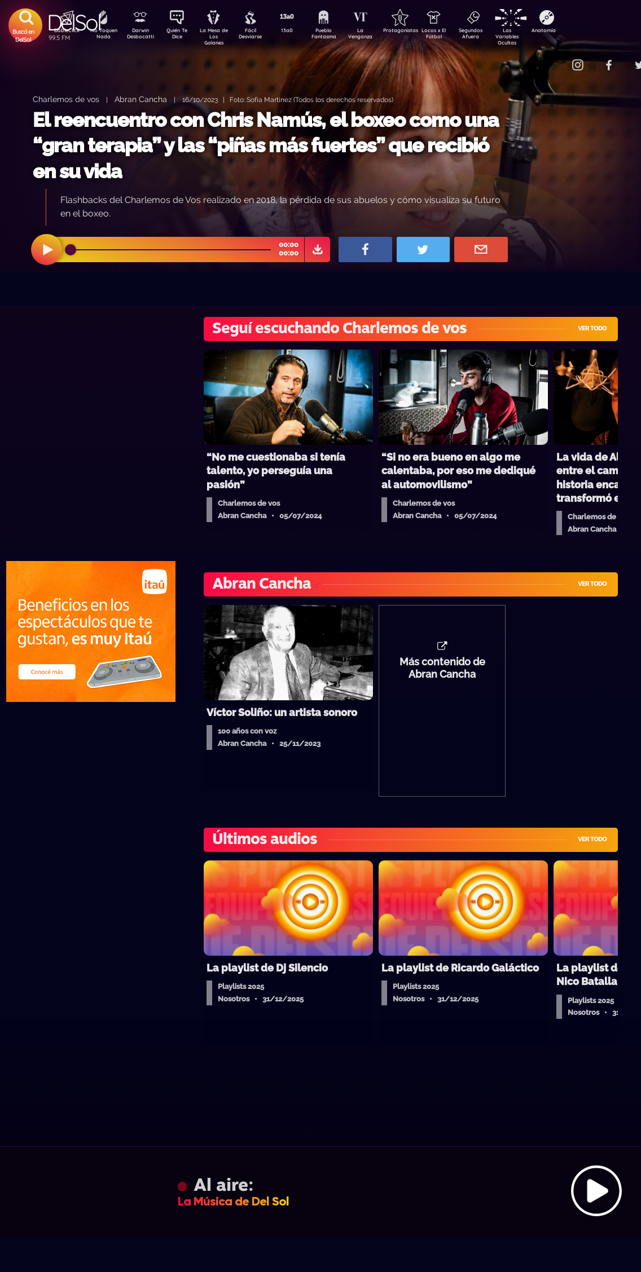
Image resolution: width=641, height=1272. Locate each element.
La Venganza (379, 35)
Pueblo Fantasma (339, 35)
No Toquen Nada (102, 35)
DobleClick (63, 32)
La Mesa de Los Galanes (221, 36)
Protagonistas (418, 32)
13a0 (299, 32)
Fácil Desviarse (260, 35)
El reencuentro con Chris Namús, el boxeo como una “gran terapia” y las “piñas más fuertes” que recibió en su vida (266, 145)
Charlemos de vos (66, 99)
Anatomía (576, 32)
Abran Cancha (141, 99)
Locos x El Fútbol (457, 35)
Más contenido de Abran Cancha (442, 674)
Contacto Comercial (554, 57)
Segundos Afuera (497, 35)
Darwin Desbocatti (142, 35)
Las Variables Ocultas (536, 36)
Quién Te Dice (181, 35)
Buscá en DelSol (23, 35)
